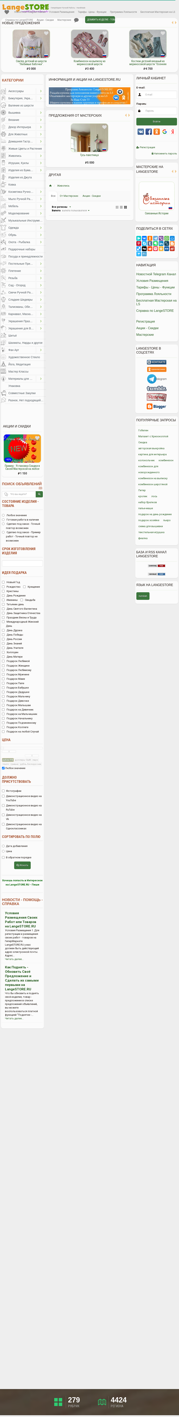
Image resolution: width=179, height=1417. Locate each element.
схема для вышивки (150, 526)
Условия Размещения (61, 12)
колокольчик (146, 460)
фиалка (143, 538)
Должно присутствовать (16, 779)
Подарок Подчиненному (19, 722)
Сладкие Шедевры (20, 299)
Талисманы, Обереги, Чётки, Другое (22, 306)
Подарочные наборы (21, 249)
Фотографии (11, 790)
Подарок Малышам (16, 705)
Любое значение (14, 515)
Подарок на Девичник (17, 709)
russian (143, 595)
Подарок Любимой (16, 661)
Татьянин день (13, 604)
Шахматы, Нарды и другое (25, 342)
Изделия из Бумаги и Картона (22, 170)
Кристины (10, 591)
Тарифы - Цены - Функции (92, 12)
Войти (156, 121)
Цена (6, 740)
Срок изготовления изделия (18, 551)
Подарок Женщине (16, 665)
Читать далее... (14, 959)
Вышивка (14, 112)
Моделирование (18, 213)
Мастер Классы (18, 371)
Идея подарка (14, 572)
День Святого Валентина (19, 608)
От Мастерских (69, 195)
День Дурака (12, 630)
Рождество (11, 586)
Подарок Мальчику (16, 696)
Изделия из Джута (20, 177)
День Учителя (12, 647)
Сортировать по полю (21, 837)
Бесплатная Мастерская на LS (158, 12)
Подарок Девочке (15, 700)
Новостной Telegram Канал (29, 12)
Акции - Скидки (45, 20)
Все (53, 195)
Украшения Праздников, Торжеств (22, 321)
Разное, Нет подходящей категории (27, 400)
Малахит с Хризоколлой (153, 436)
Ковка (12, 184)
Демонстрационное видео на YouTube (22, 798)
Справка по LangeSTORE (19, 20)
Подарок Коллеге (15, 727)
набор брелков (147, 502)
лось (154, 496)
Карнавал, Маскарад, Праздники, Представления (22, 314)
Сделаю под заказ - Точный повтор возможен (21, 526)
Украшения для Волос (22, 328)
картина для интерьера (152, 454)
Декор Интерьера (19, 127)
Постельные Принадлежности (22, 263)
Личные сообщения (76, 20)
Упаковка (14, 386)
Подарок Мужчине (15, 674)
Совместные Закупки (22, 393)
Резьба (12, 278)
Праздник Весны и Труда (19, 617)
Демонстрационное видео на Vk (22, 817)
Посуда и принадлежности (25, 256)
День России (12, 639)
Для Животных (18, 134)
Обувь (12, 234)
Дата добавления (15, 846)
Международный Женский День (20, 623)
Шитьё (12, 335)
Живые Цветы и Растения (25, 148)
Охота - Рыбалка (19, 242)
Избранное (6, 12)
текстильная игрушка (151, 532)
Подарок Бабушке (15, 687)
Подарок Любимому (16, 670)
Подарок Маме (13, 678)
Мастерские (64, 20)
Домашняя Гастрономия (22, 141)
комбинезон (166, 460)
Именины (10, 599)
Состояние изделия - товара (20, 503)
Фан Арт (13, 350)
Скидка (142, 442)
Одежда (13, 227)
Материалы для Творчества (22, 378)
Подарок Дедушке (15, 692)
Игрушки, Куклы (18, 163)
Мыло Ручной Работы (22, 199)
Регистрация (145, 147)
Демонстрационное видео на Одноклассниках (22, 826)
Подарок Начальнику (17, 718)
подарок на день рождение (155, 514)
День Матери (12, 656)
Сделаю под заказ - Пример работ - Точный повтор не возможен (21, 536)
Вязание (13, 119)
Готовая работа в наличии (20, 519)
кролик (142, 496)
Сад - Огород (17, 285)
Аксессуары (16, 91)
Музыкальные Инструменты (26, 220)
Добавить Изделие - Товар (101, 19)
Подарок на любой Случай (20, 731)
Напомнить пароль (164, 153)
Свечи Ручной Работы (22, 292)
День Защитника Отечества (21, 613)
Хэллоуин (10, 652)
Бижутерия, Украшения (22, 98)
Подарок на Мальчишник (19, 713)
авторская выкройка (151, 448)
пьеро (167, 520)
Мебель (13, 206)
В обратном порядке (16, 857)
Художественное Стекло (24, 357)
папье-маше (145, 508)
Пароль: (141, 103)
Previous (133, 200)
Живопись (15, 155)
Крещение (31, 586)
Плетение (14, 270)
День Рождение (14, 595)
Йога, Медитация (19, 364)
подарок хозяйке (148, 520)
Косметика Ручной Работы (22, 191)
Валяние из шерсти (20, 105)
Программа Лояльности (123, 12)
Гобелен (143, 430)
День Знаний (12, 643)
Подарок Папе (13, 683)
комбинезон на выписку (152, 478)
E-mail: (140, 87)
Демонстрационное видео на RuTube (22, 807)
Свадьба (27, 599)
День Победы (12, 634)
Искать (22, 865)
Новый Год (11, 582)
